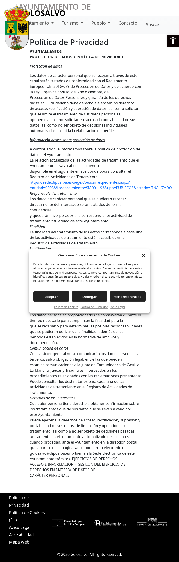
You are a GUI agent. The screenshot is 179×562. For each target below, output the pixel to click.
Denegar (89, 296)
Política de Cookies (66, 307)
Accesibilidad (21, 534)
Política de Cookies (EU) (27, 516)
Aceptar (51, 296)
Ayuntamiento (34, 23)
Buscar (152, 25)
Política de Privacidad (94, 307)
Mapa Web (19, 542)
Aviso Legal (117, 307)
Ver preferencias (127, 296)
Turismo (71, 23)
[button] (173, 41)
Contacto (127, 23)
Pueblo (99, 23)
